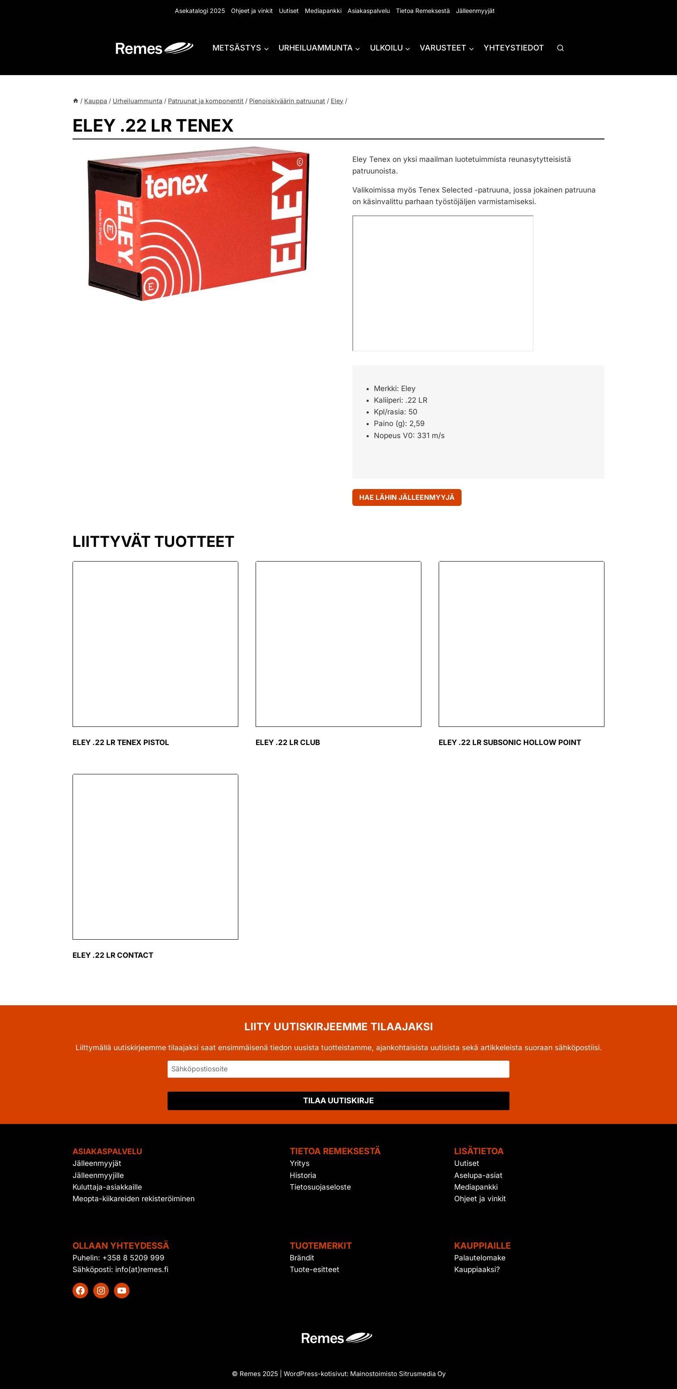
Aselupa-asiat (478, 1175)
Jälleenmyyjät (475, 10)
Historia (303, 1175)
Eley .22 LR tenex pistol (121, 744)
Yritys (300, 1163)
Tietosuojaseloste (320, 1187)
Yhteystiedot (514, 47)
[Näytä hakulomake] (560, 48)
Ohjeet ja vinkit (252, 10)
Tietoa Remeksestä (423, 10)
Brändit (302, 1257)
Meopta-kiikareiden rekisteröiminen (134, 1198)
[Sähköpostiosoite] (338, 1069)
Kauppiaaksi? (477, 1270)
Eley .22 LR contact (113, 957)
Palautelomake (480, 1257)
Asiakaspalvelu (369, 10)
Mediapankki (323, 10)
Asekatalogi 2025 (200, 10)
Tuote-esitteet (314, 1270)
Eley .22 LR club (288, 744)
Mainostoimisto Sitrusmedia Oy (398, 1374)
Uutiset (289, 10)
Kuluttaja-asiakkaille (107, 1187)
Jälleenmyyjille (98, 1175)
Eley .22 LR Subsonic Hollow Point (510, 744)
